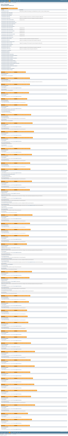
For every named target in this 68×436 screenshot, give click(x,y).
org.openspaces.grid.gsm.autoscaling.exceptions (9, 55)
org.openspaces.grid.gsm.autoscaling (7, 54)
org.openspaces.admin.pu (12, 8)
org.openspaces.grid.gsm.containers (7, 56)
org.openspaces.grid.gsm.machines (7, 59)
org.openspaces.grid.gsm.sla (22, 413)
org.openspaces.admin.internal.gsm (7, 29)
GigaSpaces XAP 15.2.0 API (63, 0)
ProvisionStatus (3, 211)
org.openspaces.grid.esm (5, 51)
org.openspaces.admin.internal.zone (7, 37)
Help (19, 432)
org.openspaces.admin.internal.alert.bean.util (8, 22)
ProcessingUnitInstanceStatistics (6, 258)
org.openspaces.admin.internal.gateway (7, 26)
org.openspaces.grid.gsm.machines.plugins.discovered (10, 63)
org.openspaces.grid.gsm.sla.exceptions (7, 68)
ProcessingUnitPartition (5, 204)
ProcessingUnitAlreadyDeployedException (8, 174)
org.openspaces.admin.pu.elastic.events (7, 41)
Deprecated (14, 432)
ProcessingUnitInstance (5, 101)
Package (5, 432)
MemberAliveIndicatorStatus (6, 80)
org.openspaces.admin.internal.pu (6, 32)
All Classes (14, 2)
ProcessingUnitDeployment (5, 111)
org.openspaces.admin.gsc (5, 16)
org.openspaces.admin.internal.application (24, 137)
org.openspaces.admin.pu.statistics (7, 44)
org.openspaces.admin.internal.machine (24, 181)
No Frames (9, 2)
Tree (11, 432)
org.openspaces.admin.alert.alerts (7, 12)
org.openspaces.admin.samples (22, 301)
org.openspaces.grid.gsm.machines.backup (8, 60)
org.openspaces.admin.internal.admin (7, 19)
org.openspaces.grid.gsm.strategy (7, 69)
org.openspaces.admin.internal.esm (23, 148)
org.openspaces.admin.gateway (6, 15)
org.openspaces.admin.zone (5, 48)
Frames (6, 2)
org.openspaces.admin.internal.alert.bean (8, 21)
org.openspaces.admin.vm (5, 47)
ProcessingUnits (4, 74)
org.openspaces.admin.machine (6, 38)
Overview (1, 432)
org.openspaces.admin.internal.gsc (7, 27)
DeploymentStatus (4, 192)
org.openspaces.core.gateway (6, 50)
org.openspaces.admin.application (23, 84)
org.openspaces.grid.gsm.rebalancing (7, 64)
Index (17, 432)
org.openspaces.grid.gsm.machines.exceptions (25, 384)
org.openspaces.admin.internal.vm (7, 35)
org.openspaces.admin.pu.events (23, 277)
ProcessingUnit (3, 95)
